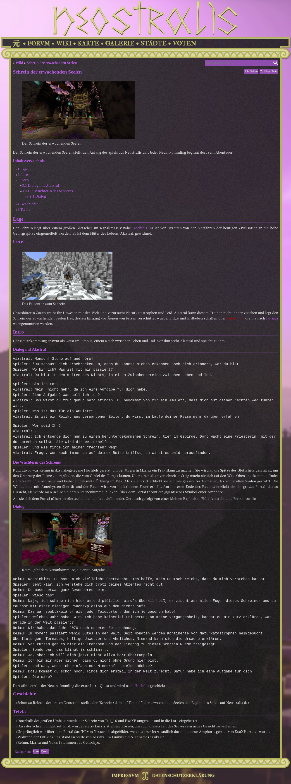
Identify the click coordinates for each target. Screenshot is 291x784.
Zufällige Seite (268, 71)
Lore (36, 751)
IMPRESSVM (125, 776)
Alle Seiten (251, 71)
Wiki (19, 63)
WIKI (64, 43)
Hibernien (235, 318)
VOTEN (184, 43)
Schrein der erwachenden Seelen (52, 63)
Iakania (272, 318)
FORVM (38, 43)
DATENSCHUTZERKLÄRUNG (183, 776)
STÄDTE (154, 43)
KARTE (88, 43)
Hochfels (139, 228)
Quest (44, 751)
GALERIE (119, 43)
